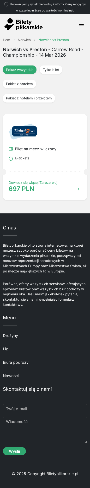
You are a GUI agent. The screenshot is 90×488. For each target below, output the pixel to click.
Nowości (11, 375)
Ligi (6, 349)
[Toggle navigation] (81, 24)
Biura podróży (16, 362)
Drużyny (10, 335)
